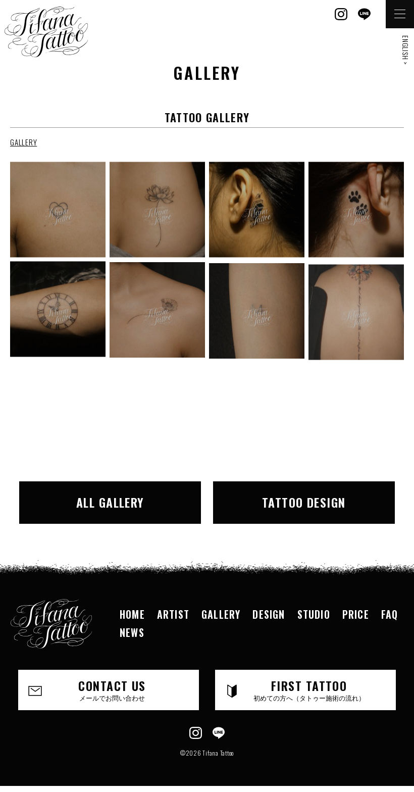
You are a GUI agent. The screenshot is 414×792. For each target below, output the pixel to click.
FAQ (389, 614)
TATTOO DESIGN (304, 502)
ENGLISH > (405, 50)
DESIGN (268, 614)
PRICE (355, 614)
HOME (132, 614)
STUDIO (313, 614)
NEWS (132, 632)
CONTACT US (112, 689)
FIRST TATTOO (309, 689)
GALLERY (23, 141)
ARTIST (173, 614)
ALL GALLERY (110, 502)
